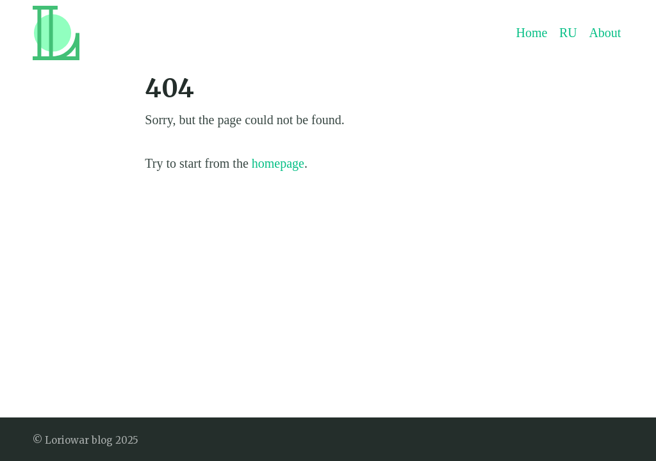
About (605, 33)
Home (532, 33)
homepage (278, 163)
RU (568, 33)
